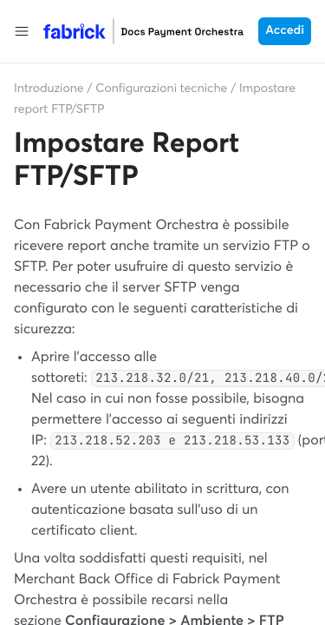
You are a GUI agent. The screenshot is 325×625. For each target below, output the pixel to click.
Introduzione (49, 89)
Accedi (284, 31)
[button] (21, 31)
